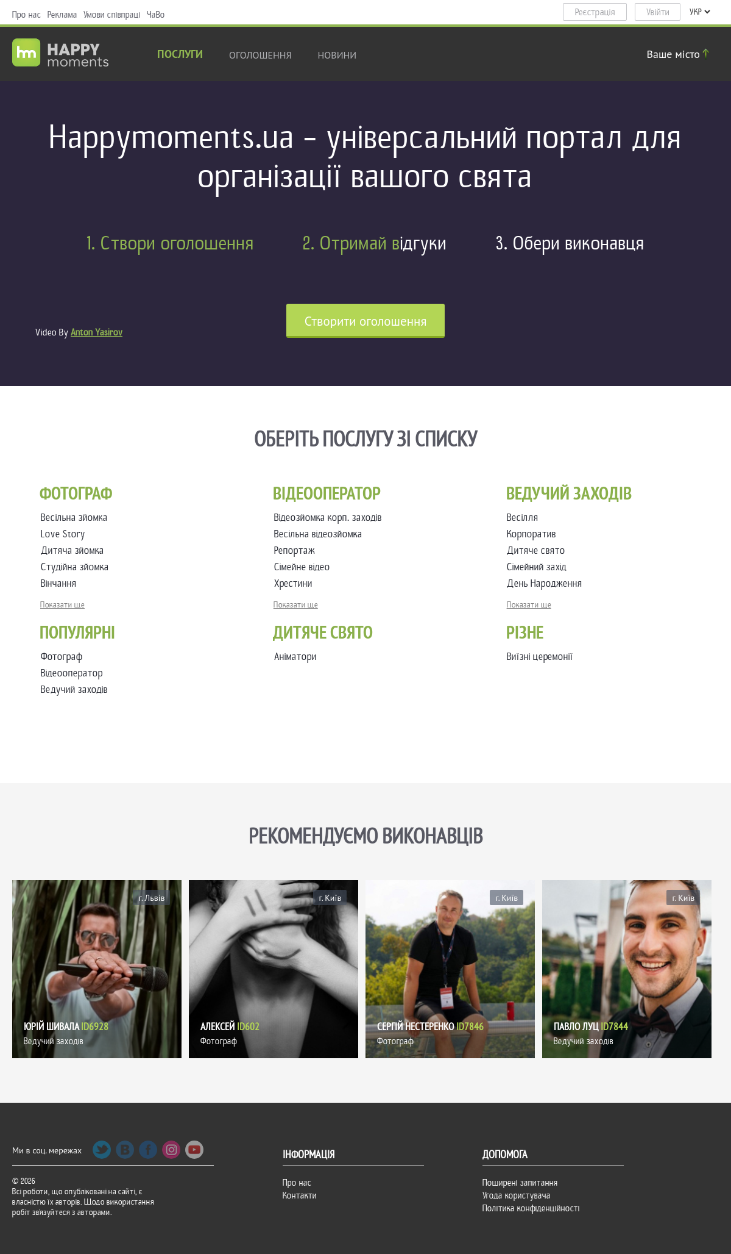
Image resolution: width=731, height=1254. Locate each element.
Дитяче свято (538, 550)
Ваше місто (680, 54)
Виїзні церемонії (540, 656)
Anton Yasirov (96, 332)
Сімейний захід (539, 567)
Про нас (26, 15)
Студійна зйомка (77, 567)
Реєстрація (595, 12)
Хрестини (295, 583)
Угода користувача (516, 1195)
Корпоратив (534, 534)
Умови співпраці (112, 15)
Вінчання (61, 583)
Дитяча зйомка (75, 550)
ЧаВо (156, 15)
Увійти (657, 12)
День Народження (547, 583)
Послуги (180, 55)
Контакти (300, 1195)
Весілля (525, 517)
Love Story (65, 534)
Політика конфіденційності (531, 1208)
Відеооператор (72, 673)
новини (337, 55)
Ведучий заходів (74, 689)
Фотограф (62, 656)
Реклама (62, 15)
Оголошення (260, 55)
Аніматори (295, 656)
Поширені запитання (520, 1183)
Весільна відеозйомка (320, 534)
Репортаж (297, 550)
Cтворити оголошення (366, 321)
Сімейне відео (304, 567)
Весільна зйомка (77, 517)
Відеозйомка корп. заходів (330, 517)
